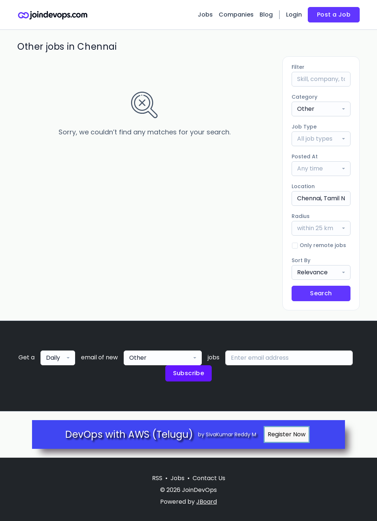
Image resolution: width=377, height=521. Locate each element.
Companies (236, 14)
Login (294, 14)
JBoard (206, 501)
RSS (157, 478)
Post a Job (333, 14)
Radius (301, 216)
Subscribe (188, 373)
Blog (266, 14)
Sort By (301, 260)
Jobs (205, 14)
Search (321, 293)
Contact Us (209, 478)
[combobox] (321, 109)
